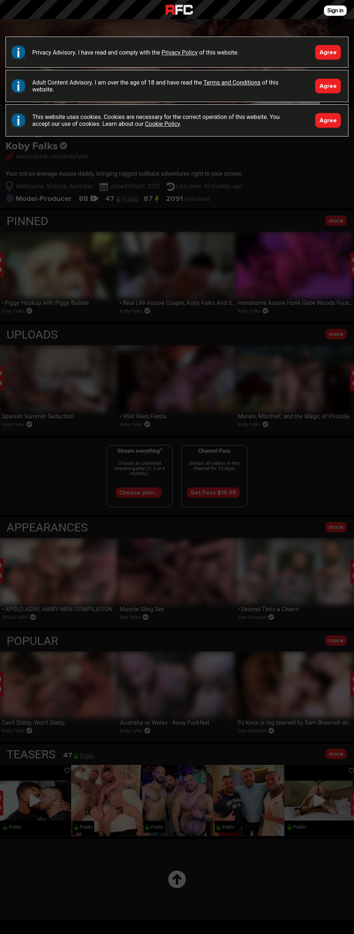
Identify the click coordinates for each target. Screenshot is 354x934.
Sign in (335, 11)
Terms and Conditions (232, 82)
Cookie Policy (162, 123)
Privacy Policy (180, 52)
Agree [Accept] (328, 52)
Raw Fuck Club (179, 10)
